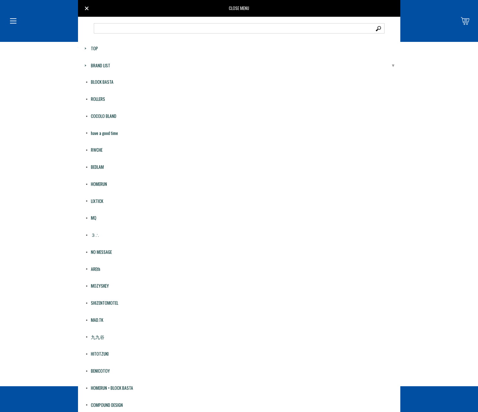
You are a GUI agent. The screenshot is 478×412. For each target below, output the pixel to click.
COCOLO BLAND (103, 116)
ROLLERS (98, 99)
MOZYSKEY (100, 286)
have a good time (104, 133)
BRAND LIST (100, 65)
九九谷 (97, 337)
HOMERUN (99, 184)
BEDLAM (97, 167)
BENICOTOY (100, 371)
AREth (95, 269)
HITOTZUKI (100, 353)
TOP (94, 48)
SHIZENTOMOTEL (104, 303)
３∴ (95, 235)
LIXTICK (97, 201)
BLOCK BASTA (102, 82)
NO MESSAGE (101, 252)
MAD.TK (97, 320)
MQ (93, 218)
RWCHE (96, 150)
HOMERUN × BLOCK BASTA (112, 388)
